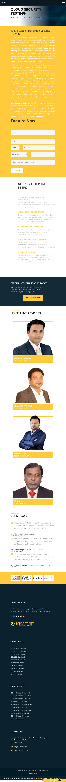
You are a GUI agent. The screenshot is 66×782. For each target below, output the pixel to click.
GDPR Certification (17, 674)
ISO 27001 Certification (19, 660)
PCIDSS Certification (17, 671)
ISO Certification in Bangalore (21, 696)
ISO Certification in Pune (19, 702)
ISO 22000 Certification (19, 657)
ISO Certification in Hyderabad (21, 704)
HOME (13, 18)
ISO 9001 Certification (18, 648)
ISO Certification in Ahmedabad (21, 710)
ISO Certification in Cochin (20, 713)
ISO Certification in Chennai (20, 699)
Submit (17, 170)
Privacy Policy (33, 773)
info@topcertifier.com (20, 747)
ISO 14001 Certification (19, 651)
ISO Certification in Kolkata (20, 716)
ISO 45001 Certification (19, 654)
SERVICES (23, 18)
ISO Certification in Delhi (19, 707)
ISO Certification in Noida (19, 719)
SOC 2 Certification (17, 668)
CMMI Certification (17, 666)
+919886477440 (18, 743)
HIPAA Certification (17, 663)
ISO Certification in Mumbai (20, 693)
